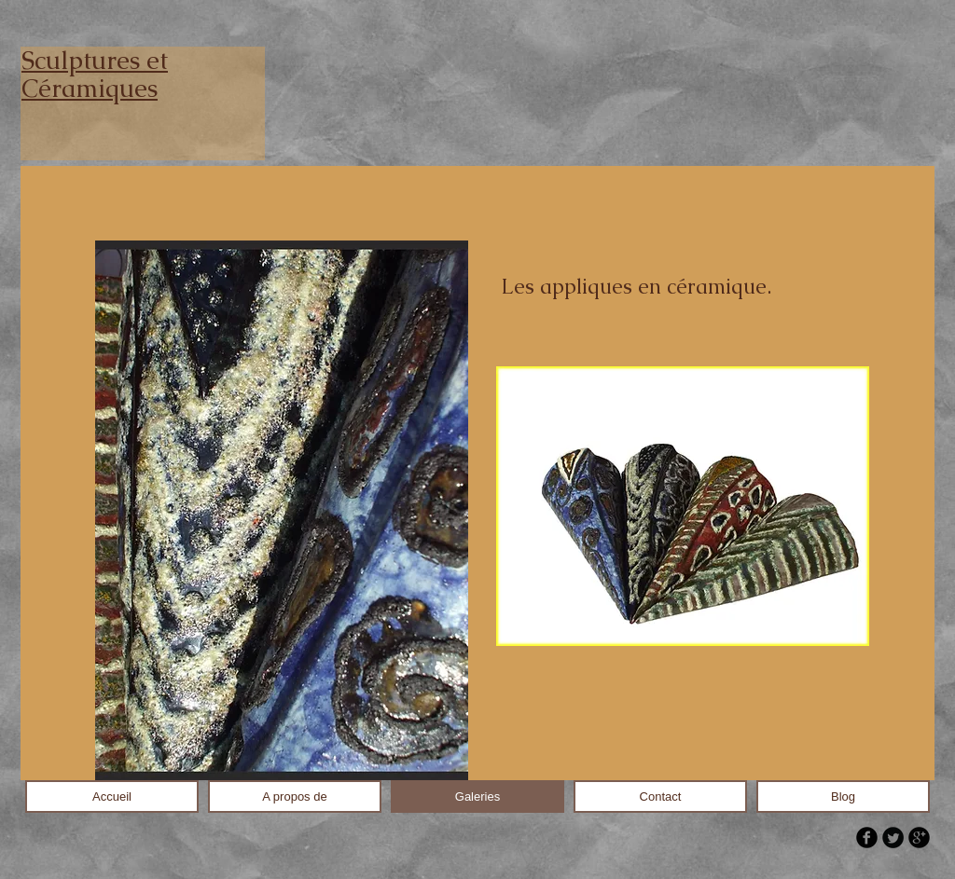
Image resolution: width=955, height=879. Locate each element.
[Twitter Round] (893, 837)
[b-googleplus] (919, 837)
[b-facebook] (867, 837)
